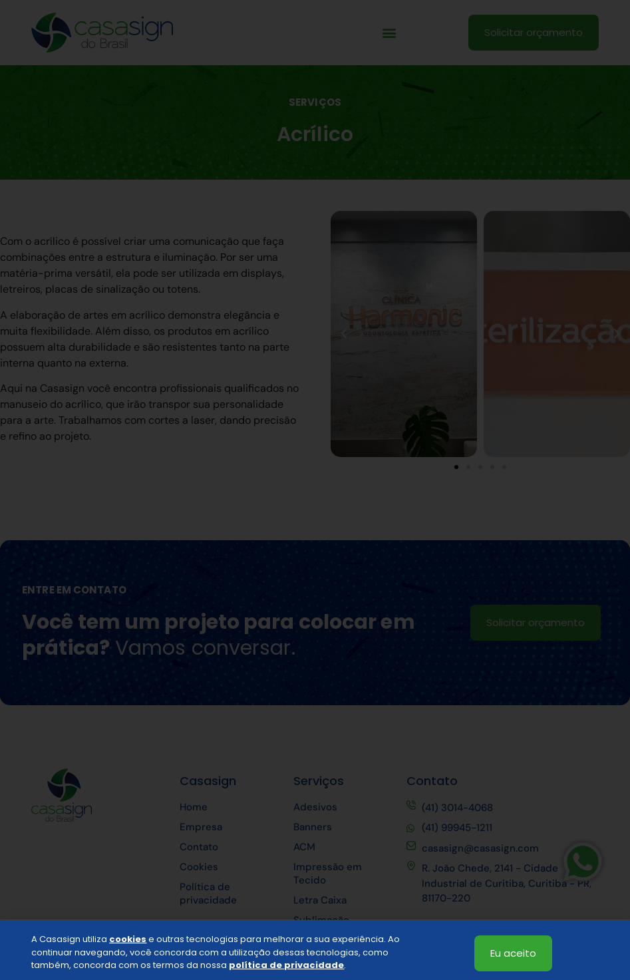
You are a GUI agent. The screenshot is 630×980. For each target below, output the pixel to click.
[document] (315, 490)
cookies (127, 949)
